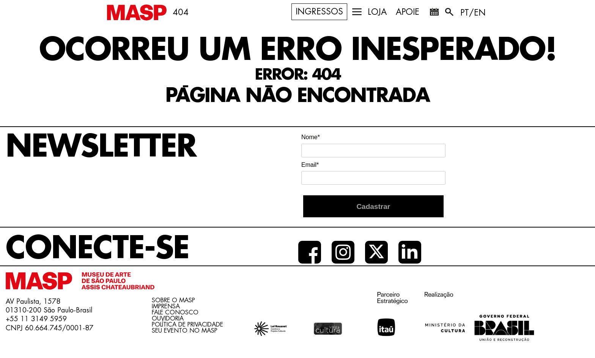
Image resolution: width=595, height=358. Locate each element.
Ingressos (319, 12)
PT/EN (473, 13)
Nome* (310, 137)
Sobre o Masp (173, 300)
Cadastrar (373, 206)
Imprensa (166, 306)
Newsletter (101, 147)
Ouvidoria (168, 319)
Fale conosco (175, 312)
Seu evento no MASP (184, 331)
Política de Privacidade (187, 325)
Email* (310, 165)
